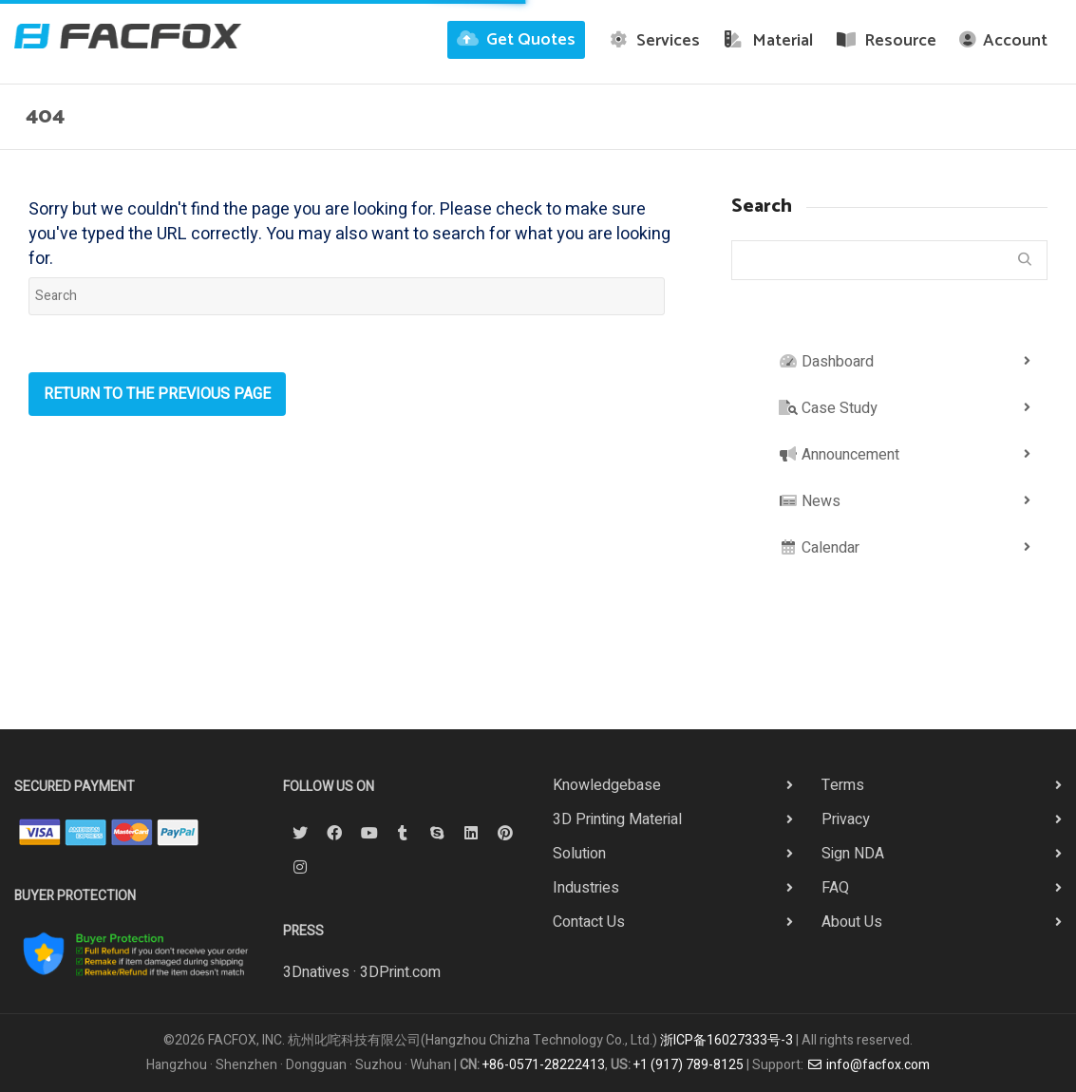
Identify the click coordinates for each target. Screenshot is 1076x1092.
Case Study (828, 408)
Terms (842, 785)
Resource (886, 41)
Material (768, 41)
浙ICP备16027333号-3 (726, 1040)
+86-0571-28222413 (543, 1065)
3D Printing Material (617, 819)
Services (654, 41)
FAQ (835, 887)
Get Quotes (516, 40)
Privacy (845, 819)
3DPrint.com (400, 972)
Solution (579, 853)
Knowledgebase (607, 785)
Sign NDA (852, 853)
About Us (851, 922)
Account (1003, 41)
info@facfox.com (868, 1065)
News (809, 501)
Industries (586, 887)
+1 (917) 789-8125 (688, 1065)
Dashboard (826, 361)
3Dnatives (316, 972)
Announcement (839, 454)
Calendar (819, 548)
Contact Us (589, 922)
